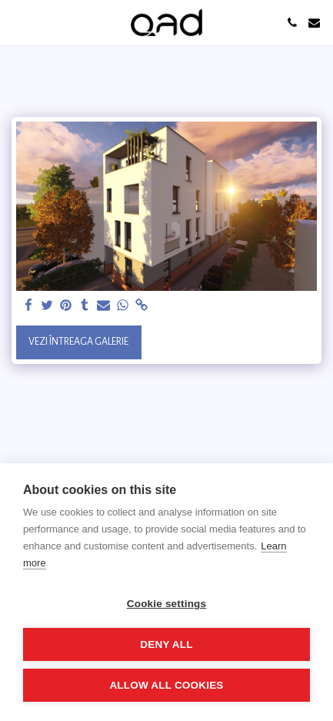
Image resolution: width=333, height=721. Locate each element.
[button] (17, 22)
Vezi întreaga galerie (78, 341)
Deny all (166, 644)
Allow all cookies (166, 685)
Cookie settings (167, 603)
